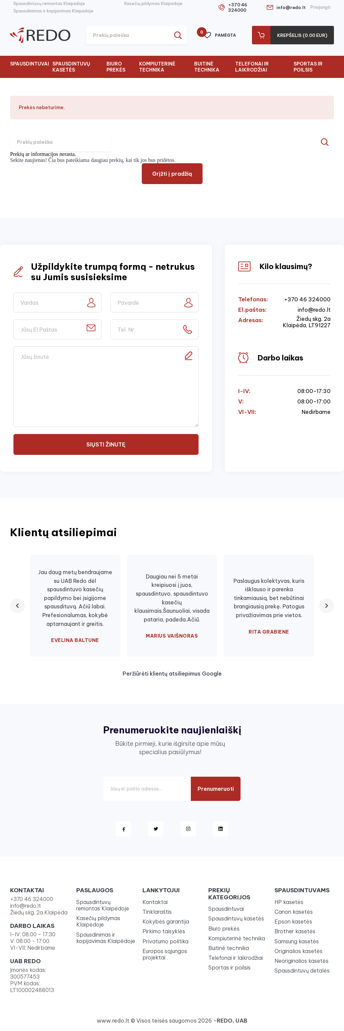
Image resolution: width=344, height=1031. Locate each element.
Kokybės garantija (165, 921)
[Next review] (326, 605)
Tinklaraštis (157, 911)
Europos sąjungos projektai (164, 954)
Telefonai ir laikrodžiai (252, 67)
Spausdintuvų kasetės (71, 67)
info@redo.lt (291, 7)
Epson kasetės (293, 921)
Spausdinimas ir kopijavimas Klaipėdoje (53, 10)
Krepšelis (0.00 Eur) (302, 35)
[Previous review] (17, 605)
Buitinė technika (206, 67)
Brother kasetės (294, 931)
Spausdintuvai (29, 64)
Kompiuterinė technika (157, 67)
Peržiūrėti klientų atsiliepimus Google (172, 673)
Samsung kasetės (296, 941)
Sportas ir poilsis (308, 67)
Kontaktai (155, 902)
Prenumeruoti (216, 788)
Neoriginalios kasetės (301, 960)
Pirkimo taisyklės (163, 931)
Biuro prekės (115, 67)
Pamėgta (219, 35)
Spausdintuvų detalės (302, 970)
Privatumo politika (165, 941)
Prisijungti (320, 7)
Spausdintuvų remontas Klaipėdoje (49, 3)
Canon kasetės (293, 911)
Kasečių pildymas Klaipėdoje (153, 3)
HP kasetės (288, 902)
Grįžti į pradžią (172, 173)
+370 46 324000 (237, 7)
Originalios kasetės (298, 951)
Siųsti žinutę (105, 444)
